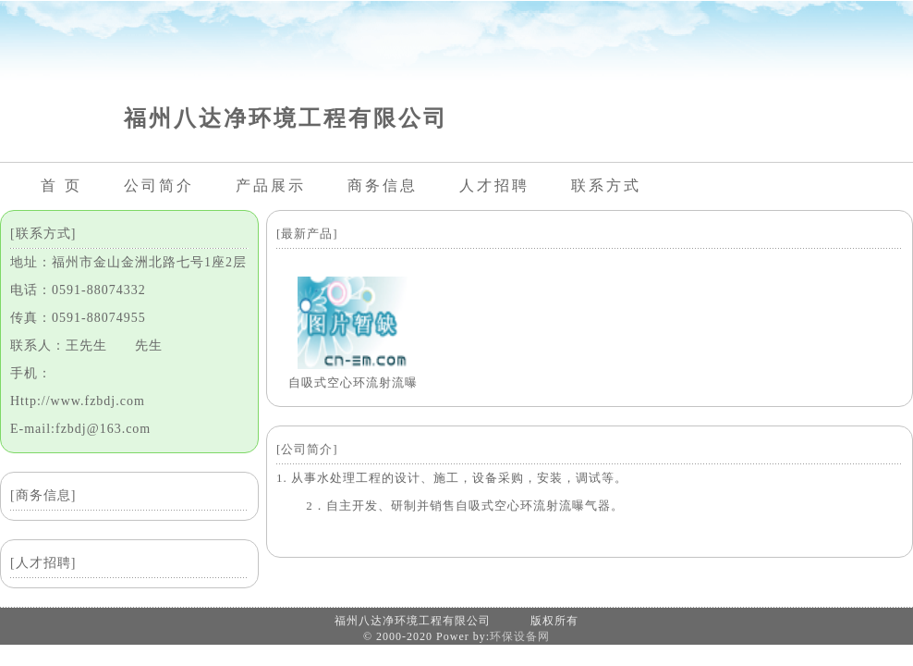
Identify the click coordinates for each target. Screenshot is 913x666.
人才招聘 (494, 185)
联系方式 (606, 185)
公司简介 (159, 185)
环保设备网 (520, 636)
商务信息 (382, 185)
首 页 (61, 185)
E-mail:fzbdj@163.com (80, 429)
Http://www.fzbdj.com (77, 401)
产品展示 (271, 185)
